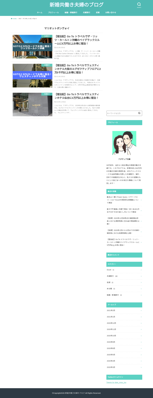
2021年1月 (111, 317)
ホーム (39, 13)
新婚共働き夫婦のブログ (77, 5)
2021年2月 (111, 310)
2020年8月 (111, 348)
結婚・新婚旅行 (71, 13)
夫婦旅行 (86, 13)
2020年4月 (111, 361)
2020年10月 (111, 336)
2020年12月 (111, 323)
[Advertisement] (124, 67)
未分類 (111, 289)
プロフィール (53, 13)
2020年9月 (111, 342)
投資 (98, 13)
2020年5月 (111, 355)
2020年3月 (111, 367)
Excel (111, 270)
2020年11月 (111, 329)
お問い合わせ (110, 13)
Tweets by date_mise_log (116, 382)
